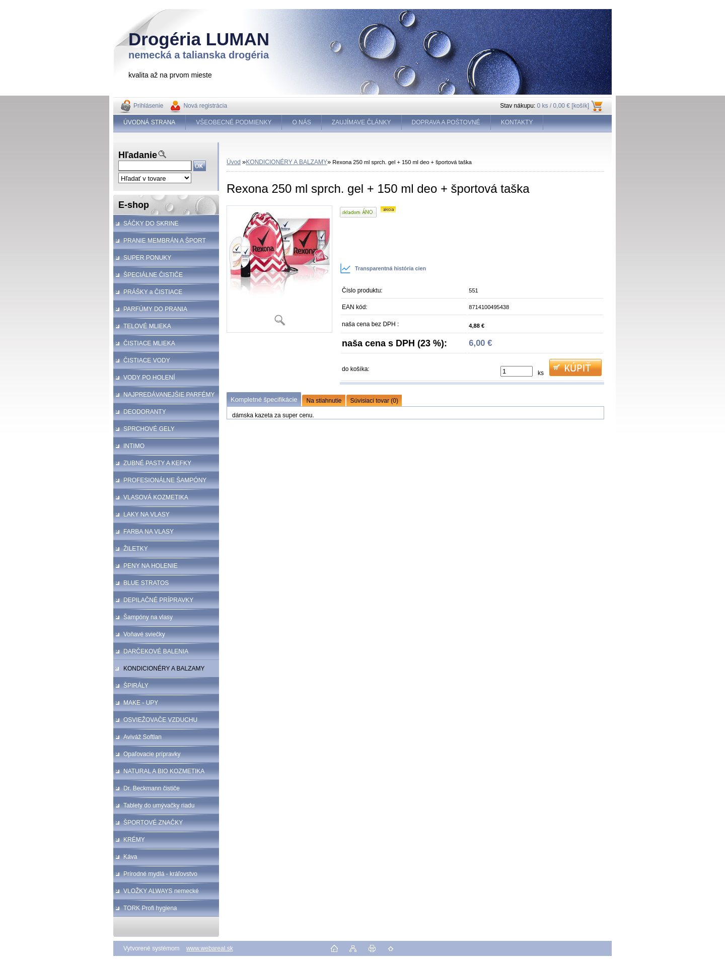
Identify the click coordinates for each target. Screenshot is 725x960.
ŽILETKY (135, 548)
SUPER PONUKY (147, 257)
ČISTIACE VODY (146, 360)
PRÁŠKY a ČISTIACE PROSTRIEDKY (147, 294)
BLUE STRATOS (146, 582)
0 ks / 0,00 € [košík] (563, 105)
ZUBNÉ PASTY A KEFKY (157, 463)
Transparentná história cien (383, 268)
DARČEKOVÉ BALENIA (155, 651)
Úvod (234, 162)
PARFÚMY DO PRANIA (155, 309)
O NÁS (301, 122)
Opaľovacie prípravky (152, 754)
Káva (130, 856)
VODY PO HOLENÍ (149, 377)
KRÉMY (134, 839)
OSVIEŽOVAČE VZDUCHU (160, 719)
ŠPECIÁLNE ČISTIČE (153, 274)
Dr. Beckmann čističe (151, 788)
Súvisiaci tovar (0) (374, 400)
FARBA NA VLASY (148, 531)
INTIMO (133, 446)
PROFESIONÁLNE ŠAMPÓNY (164, 480)
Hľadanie (137, 155)
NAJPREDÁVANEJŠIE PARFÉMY (169, 394)
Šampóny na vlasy (148, 617)
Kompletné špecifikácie (264, 399)
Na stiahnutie (323, 400)
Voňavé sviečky (144, 634)
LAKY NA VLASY (146, 514)
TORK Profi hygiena (150, 908)
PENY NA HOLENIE (150, 565)
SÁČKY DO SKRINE (151, 223)
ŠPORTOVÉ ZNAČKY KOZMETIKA (148, 825)
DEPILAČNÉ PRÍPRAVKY (158, 600)
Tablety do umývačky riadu (158, 805)
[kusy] (516, 371)
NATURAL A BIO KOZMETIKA (163, 771)
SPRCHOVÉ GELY (149, 428)
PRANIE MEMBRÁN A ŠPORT (164, 240)
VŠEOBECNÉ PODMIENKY (233, 122)
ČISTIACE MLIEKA (149, 343)
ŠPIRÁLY (136, 685)
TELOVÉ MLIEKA (147, 326)
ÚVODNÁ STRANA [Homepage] (149, 122)
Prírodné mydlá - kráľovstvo (160, 873)
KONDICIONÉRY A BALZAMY (164, 668)
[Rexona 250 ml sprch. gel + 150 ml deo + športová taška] (279, 269)
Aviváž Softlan (142, 737)
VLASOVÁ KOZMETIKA (155, 497)
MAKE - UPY (140, 702)
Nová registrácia (205, 105)
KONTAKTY (517, 122)
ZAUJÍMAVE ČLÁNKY (361, 122)
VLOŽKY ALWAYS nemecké (161, 891)
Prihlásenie (148, 105)
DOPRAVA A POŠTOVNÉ (446, 122)
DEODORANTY (144, 411)
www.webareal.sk (209, 948)
